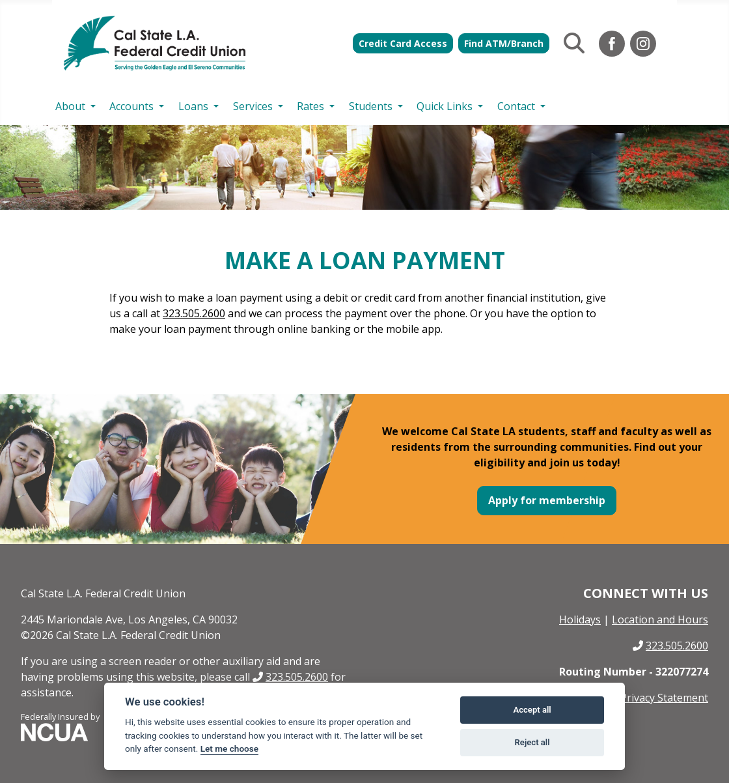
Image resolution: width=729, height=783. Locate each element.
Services (253, 106)
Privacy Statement (664, 697)
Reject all (532, 742)
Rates (310, 106)
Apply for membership (546, 500)
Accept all (532, 710)
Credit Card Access (403, 43)
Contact (516, 106)
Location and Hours (660, 619)
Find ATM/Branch (503, 43)
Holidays (580, 619)
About (70, 106)
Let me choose (229, 748)
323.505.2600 (194, 313)
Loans (193, 106)
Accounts (131, 106)
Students (370, 106)
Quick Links (445, 106)
